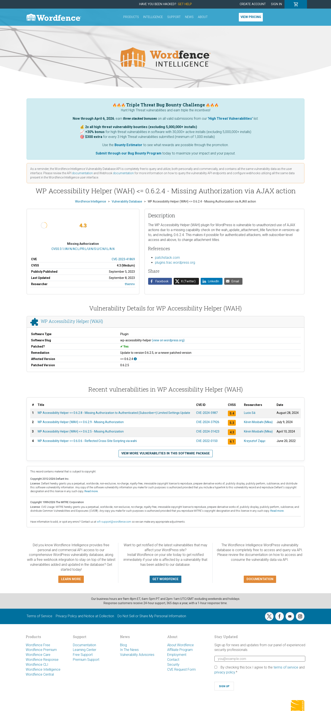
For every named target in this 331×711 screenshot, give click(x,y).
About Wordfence (180, 645)
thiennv (130, 284)
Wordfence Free (38, 645)
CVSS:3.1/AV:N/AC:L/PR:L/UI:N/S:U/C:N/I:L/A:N (82, 249)
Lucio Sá (249, 412)
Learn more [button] (71, 579)
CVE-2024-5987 (207, 412)
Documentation (84, 645)
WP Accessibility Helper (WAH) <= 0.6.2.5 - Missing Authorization (81, 431)
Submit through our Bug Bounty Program (128, 153)
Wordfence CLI (37, 665)
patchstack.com (167, 258)
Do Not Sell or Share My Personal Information (151, 616)
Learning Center (84, 650)
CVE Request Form (181, 669)
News (189, 17)
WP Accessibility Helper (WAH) (72, 321)
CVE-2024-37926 (207, 422)
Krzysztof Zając (254, 441)
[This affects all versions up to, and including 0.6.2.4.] (135, 359)
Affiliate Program (180, 650)
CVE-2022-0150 (207, 441)
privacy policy (224, 672)
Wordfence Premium (41, 650)
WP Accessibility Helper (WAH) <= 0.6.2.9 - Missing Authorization (81, 422)
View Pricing (251, 17)
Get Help (185, 4)
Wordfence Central (40, 674)
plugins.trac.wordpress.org (175, 262)
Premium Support (86, 660)
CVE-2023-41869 (123, 259)
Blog (123, 645)
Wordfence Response (42, 660)
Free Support (83, 655)
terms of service (286, 667)
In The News (129, 650)
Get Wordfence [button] (165, 579)
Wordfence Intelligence (43, 669)
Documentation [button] (260, 579)
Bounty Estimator (128, 145)
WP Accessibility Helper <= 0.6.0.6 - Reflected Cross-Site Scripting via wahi (87, 441)
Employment (176, 655)
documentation (82, 173)
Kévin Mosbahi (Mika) (258, 422)
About (203, 17)
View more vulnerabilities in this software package (165, 453)
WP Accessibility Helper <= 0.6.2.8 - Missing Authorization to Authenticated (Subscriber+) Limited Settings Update (114, 412)
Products (131, 17)
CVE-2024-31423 (207, 431)
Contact (173, 660)
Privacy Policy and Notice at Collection (85, 616)
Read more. (91, 491)
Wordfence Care (38, 655)
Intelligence (153, 17)
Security (173, 665)
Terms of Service (39, 616)
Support (174, 17)
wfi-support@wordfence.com (114, 521)
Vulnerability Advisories (137, 655)
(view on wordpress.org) (168, 340)
